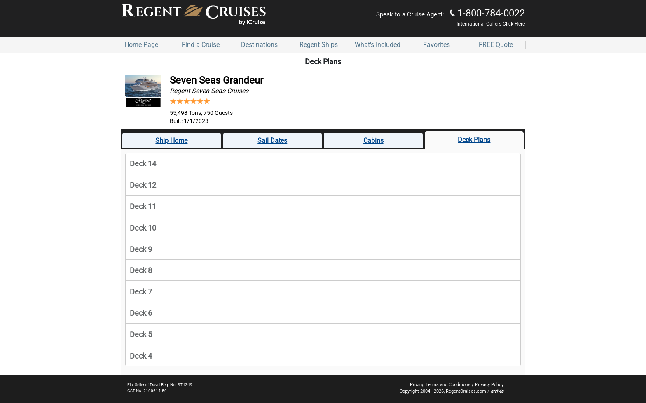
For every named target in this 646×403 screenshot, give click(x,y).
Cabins (373, 140)
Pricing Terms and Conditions (440, 384)
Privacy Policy (489, 384)
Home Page (141, 45)
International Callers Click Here (490, 24)
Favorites (436, 45)
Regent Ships (319, 45)
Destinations (259, 45)
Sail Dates (272, 140)
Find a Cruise (201, 45)
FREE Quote (496, 45)
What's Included (377, 45)
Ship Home (171, 140)
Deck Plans (474, 140)
